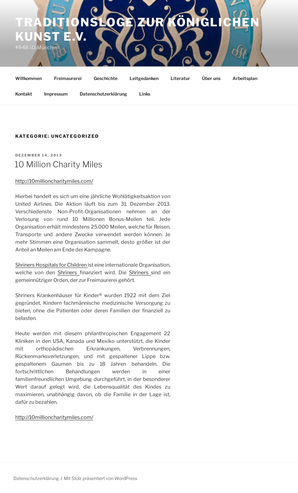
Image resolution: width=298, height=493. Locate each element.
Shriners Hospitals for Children (51, 265)
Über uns (211, 78)
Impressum (56, 94)
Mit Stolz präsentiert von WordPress (100, 478)
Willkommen (28, 78)
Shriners (68, 273)
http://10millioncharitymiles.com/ (54, 181)
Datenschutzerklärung (103, 94)
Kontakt (23, 94)
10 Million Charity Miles (58, 164)
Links (144, 94)
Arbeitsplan (245, 78)
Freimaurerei (68, 78)
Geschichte (106, 78)
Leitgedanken (144, 78)
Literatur (180, 78)
